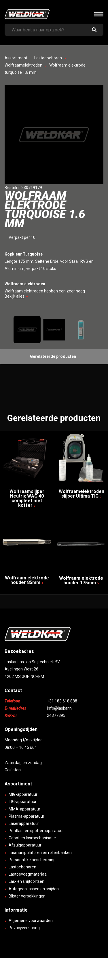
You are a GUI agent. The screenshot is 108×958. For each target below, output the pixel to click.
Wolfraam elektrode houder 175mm (81, 580)
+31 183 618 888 (62, 701)
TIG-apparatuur (23, 801)
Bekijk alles (16, 296)
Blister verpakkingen (27, 896)
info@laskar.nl (60, 708)
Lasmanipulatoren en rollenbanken (40, 852)
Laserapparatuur (24, 823)
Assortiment (16, 58)
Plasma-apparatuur (26, 816)
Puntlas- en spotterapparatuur (36, 830)
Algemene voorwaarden (31, 920)
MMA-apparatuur (24, 809)
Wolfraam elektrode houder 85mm (27, 580)
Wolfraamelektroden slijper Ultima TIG (81, 494)
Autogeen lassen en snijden (34, 889)
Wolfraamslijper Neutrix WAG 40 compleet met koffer (27, 498)
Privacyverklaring (24, 927)
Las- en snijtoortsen (26, 881)
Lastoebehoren (48, 58)
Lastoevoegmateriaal (28, 874)
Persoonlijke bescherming (32, 859)
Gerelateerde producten (53, 356)
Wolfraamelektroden (23, 65)
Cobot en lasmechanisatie (32, 838)
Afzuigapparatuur (25, 845)
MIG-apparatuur (23, 794)
